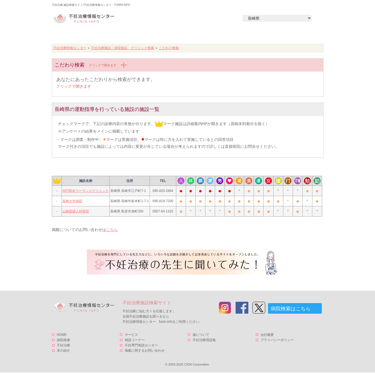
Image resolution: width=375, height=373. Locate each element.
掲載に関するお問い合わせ (145, 350)
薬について (201, 335)
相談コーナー (135, 340)
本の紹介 (237, 35)
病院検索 (131, 35)
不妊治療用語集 (204, 340)
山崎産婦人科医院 (75, 211)
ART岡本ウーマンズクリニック (85, 191)
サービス (293, 35)
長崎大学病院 (72, 201)
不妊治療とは (184, 35)
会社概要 (267, 335)
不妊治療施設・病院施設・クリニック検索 (122, 48)
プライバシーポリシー (277, 340)
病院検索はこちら (291, 308)
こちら (112, 229)
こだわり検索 (169, 48)
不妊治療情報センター (69, 48)
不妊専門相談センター (141, 345)
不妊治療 (63, 345)
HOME (78, 35)
